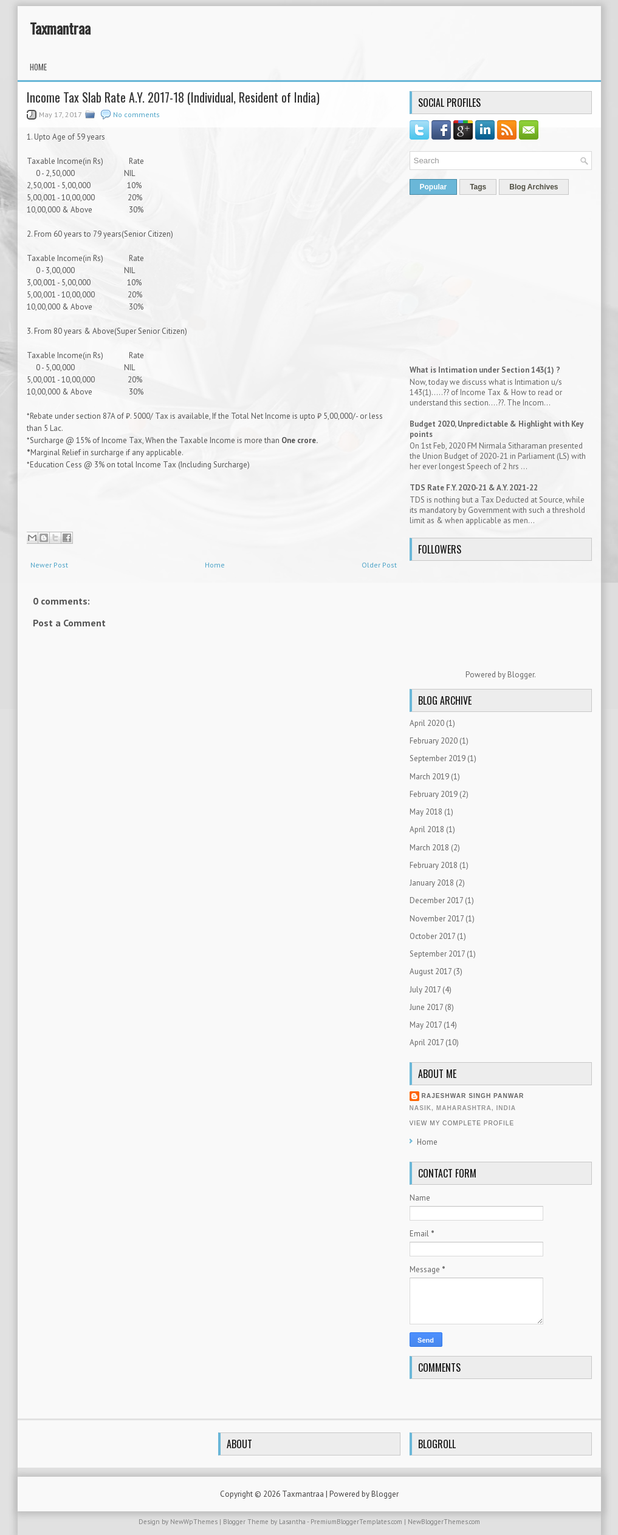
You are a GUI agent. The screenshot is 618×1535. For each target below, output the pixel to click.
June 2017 (426, 1007)
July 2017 (425, 989)
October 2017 (432, 936)
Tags (478, 187)
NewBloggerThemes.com (444, 1521)
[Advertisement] (213, 997)
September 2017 (437, 954)
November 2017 (437, 918)
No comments (136, 114)
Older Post (379, 564)
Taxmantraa (60, 28)
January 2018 (432, 883)
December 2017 (436, 900)
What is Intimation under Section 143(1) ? (485, 370)
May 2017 (426, 1025)
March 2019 (429, 776)
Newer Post (49, 564)
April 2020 (427, 723)
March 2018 (429, 847)
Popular (433, 187)
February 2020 (434, 741)
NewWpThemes (194, 1521)
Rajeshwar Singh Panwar (473, 1096)
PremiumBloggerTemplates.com (356, 1521)
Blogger (520, 674)
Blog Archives (533, 187)
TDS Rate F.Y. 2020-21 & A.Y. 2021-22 (474, 488)
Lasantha (292, 1521)
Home (38, 67)
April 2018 (427, 829)
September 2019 (437, 758)
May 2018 (426, 812)
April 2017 (427, 1042)
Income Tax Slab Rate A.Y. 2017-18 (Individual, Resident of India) (173, 97)
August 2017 (430, 971)
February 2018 (434, 865)
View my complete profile (462, 1123)
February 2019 (434, 794)
